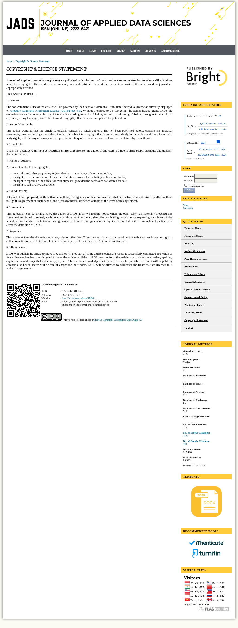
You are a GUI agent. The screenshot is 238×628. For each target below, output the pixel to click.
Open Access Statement (197, 289)
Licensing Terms (193, 312)
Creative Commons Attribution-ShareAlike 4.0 (117, 319)
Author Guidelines (194, 251)
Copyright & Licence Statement (32, 61)
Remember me (196, 185)
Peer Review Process (195, 258)
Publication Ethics (194, 274)
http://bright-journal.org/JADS (78, 298)
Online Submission (194, 281)
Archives (150, 51)
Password (188, 180)
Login (92, 51)
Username (188, 175)
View (186, 205)
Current (135, 51)
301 (185, 443)
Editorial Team (192, 228)
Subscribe (188, 207)
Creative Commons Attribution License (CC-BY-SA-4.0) (45, 110)
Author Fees (191, 266)
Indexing (189, 243)
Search (121, 51)
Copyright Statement (196, 320)
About (80, 51)
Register (106, 51)
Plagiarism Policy (194, 304)
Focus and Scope (193, 235)
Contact (188, 327)
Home (69, 51)
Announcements (170, 51)
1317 (185, 435)
